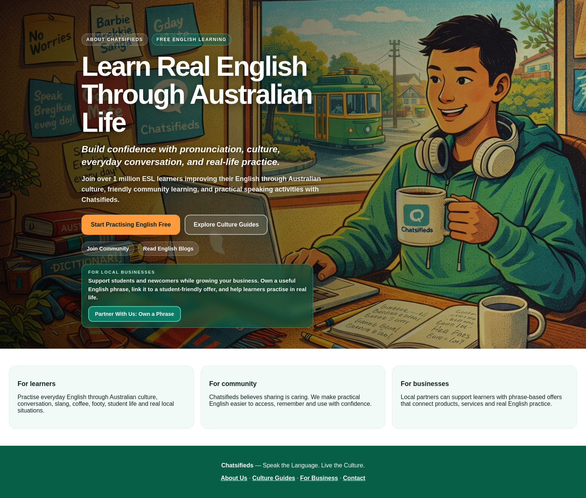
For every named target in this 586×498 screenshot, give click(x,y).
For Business (319, 478)
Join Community (108, 249)
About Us (234, 478)
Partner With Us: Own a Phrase (134, 314)
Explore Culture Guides (226, 224)
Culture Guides (273, 478)
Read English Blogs (168, 249)
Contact (354, 478)
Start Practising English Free (131, 224)
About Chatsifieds (114, 39)
